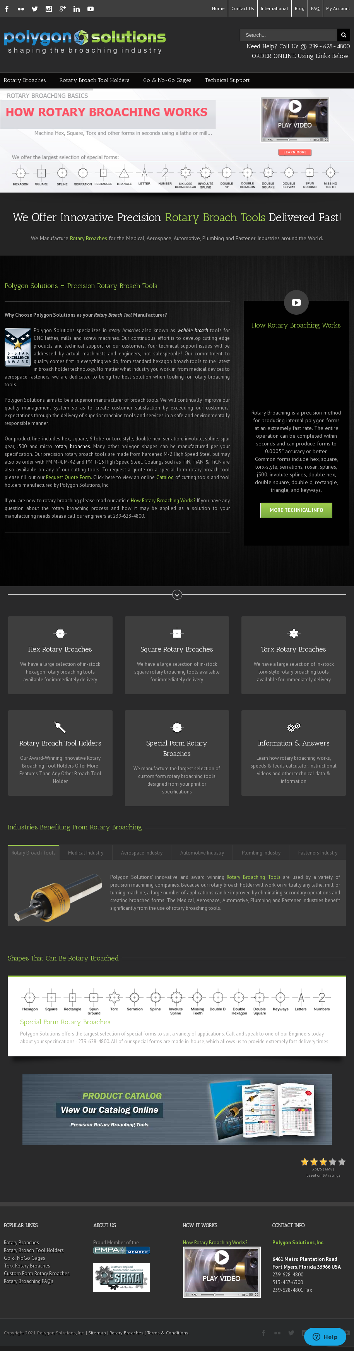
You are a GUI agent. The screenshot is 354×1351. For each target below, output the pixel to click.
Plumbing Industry (261, 852)
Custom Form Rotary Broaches (37, 1273)
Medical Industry (85, 852)
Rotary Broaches (25, 80)
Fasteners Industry (317, 852)
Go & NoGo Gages (24, 1258)
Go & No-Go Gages (167, 80)
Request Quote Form (68, 477)
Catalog (165, 477)
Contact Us (242, 8)
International (274, 8)
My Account (338, 8)
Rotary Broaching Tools (253, 877)
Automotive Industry (202, 852)
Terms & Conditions (167, 1333)
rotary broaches (72, 446)
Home (218, 8)
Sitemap (97, 1333)
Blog (299, 8)
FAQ (315, 8)
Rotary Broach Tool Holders (95, 80)
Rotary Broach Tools (215, 217)
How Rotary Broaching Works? (163, 500)
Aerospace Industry (141, 852)
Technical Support (227, 80)
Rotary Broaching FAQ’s (28, 1281)
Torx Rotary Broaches (27, 1265)
